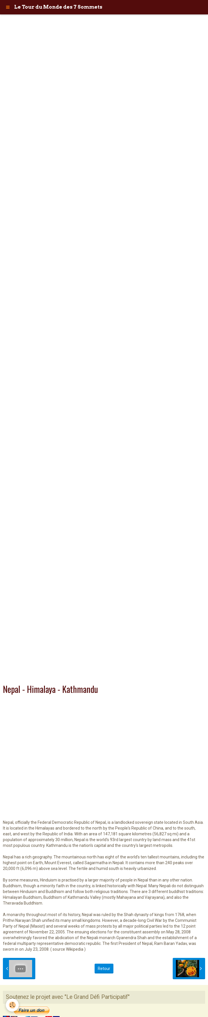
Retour (104, 968)
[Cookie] (12, 1005)
